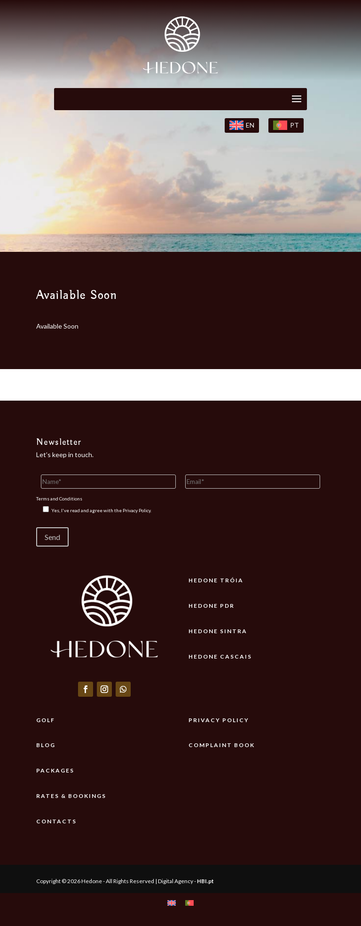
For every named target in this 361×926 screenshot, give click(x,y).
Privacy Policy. (137, 510)
